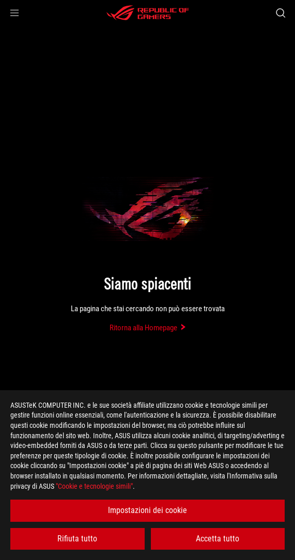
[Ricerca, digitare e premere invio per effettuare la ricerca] (280, 13)
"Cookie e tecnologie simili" (94, 486)
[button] (14, 13)
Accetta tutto (217, 538)
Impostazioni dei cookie (147, 510)
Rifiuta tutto (77, 538)
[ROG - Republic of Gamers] (147, 13)
